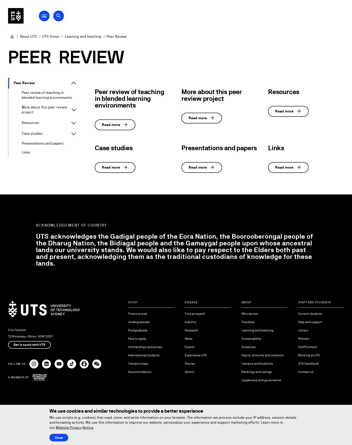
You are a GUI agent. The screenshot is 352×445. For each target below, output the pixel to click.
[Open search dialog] (60, 16)
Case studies (32, 134)
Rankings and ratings (257, 372)
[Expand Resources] (73, 123)
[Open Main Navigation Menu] (45, 16)
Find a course (137, 313)
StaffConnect (307, 347)
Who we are (250, 313)
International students (144, 355)
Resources (30, 123)
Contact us (305, 372)
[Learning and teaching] (83, 36)
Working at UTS (309, 355)
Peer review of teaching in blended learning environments (47, 95)
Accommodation (140, 372)
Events (189, 347)
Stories (190, 363)
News (188, 338)
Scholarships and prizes (145, 347)
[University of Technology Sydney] (12, 36)
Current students (310, 313)
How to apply (137, 338)
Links (26, 152)
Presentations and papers (43, 143)
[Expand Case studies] (73, 134)
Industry (190, 322)
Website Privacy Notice (74, 427)
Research (191, 330)
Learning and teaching (257, 330)
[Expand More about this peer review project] (73, 110)
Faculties (248, 322)
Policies (303, 338)
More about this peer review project (44, 109)
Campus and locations (257, 363)
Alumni (190, 372)
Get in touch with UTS (29, 344)
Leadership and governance (261, 380)
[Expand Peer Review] (73, 83)
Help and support (310, 322)
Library (303, 330)
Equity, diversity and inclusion (263, 355)
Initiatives (249, 347)
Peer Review (24, 83)
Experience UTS (196, 355)
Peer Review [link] (116, 36)
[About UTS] (28, 36)
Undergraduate (139, 322)
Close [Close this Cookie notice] (59, 437)
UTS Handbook (308, 363)
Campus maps (138, 363)
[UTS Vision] (50, 36)
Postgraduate (137, 330)
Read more (115, 125)
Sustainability (251, 338)
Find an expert (195, 313)
